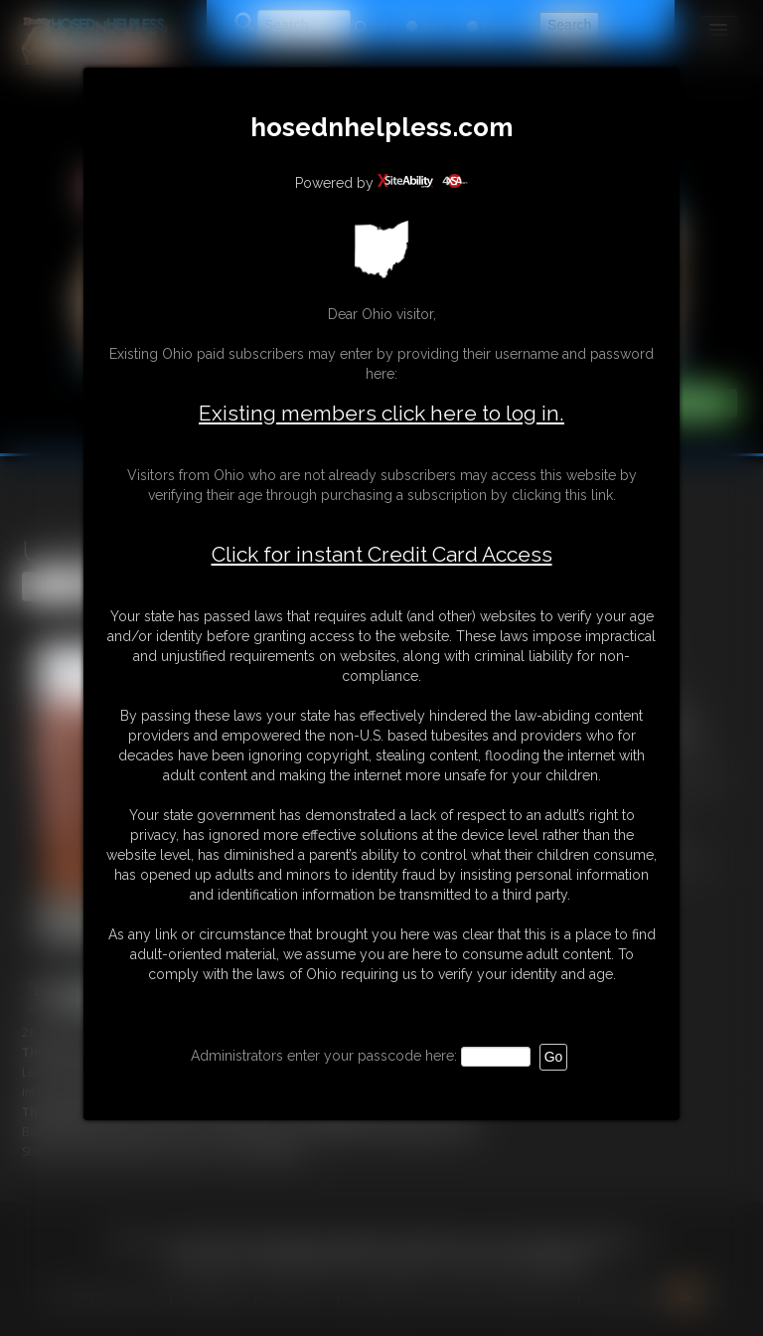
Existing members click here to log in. (381, 413)
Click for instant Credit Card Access (382, 555)
